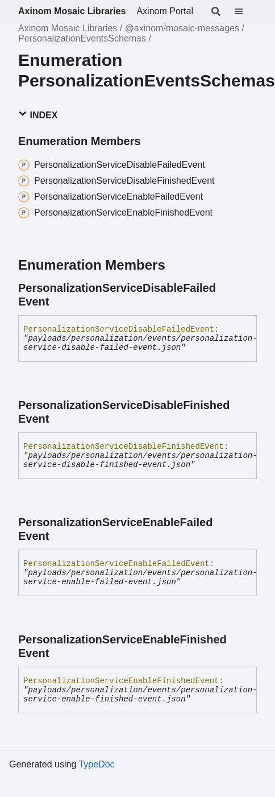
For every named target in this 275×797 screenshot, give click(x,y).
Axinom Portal (164, 11)
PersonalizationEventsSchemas (82, 38)
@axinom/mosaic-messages (182, 28)
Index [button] (37, 114)
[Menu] (245, 11)
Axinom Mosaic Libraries (72, 11)
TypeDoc (96, 764)
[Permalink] (251, 294)
